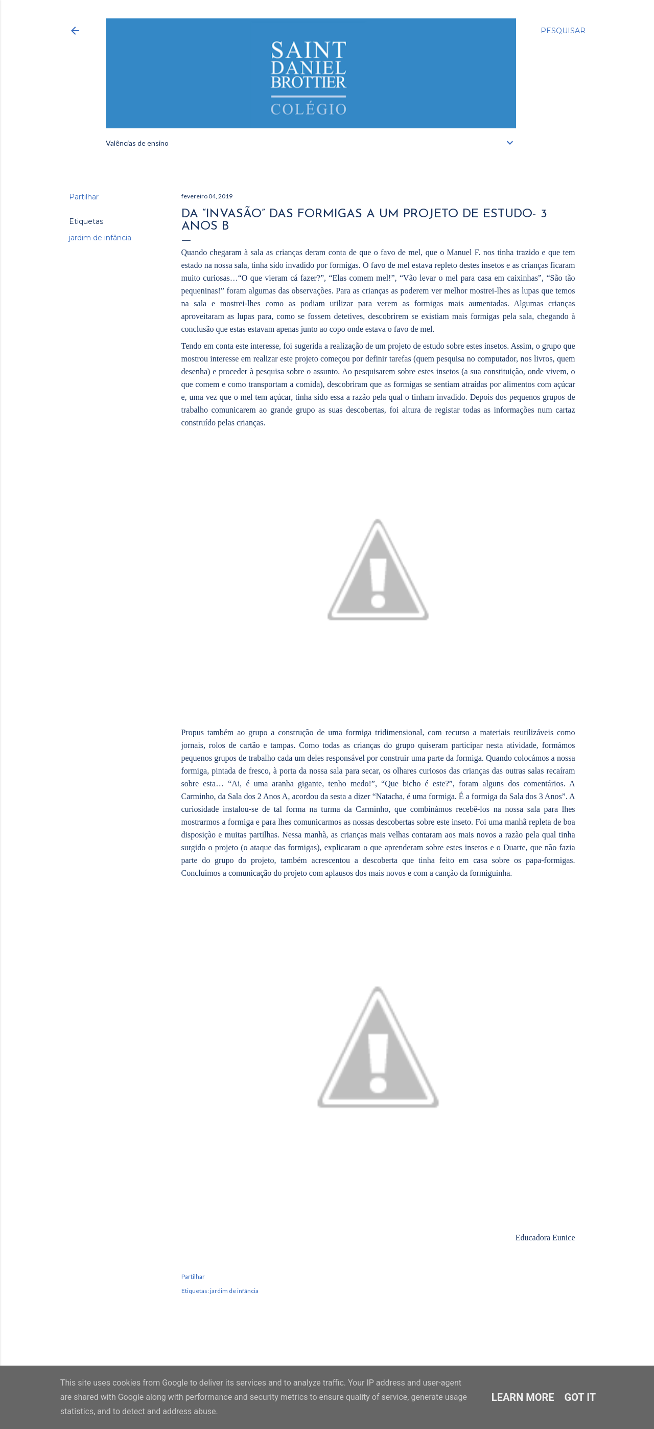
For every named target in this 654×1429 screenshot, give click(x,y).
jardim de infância (100, 237)
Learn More (523, 1397)
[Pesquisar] (563, 30)
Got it (580, 1397)
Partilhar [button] (84, 196)
